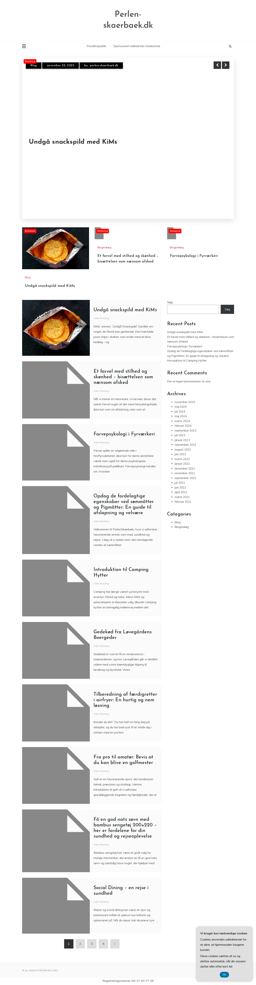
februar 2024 (183, 425)
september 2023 (185, 430)
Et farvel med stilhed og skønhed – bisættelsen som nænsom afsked (123, 377)
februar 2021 (183, 501)
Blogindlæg (104, 247)
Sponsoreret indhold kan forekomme (136, 46)
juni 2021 (180, 487)
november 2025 (185, 402)
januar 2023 (182, 440)
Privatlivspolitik (96, 46)
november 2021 (185, 473)
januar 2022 (182, 463)
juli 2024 (180, 411)
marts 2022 (182, 459)
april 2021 (181, 492)
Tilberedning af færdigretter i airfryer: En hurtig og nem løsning (125, 700)
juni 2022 (180, 454)
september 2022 (185, 444)
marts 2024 (182, 421)
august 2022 (183, 449)
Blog (33, 65)
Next (225, 65)
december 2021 (185, 468)
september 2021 (185, 478)
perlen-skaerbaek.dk (104, 65)
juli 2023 (180, 435)
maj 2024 (181, 416)
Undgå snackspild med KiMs (73, 142)
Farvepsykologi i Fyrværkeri (194, 256)
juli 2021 (180, 482)
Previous (217, 65)
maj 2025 (181, 406)
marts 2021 (182, 497)
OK (224, 974)
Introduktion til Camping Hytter (187, 360)
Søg (170, 302)
